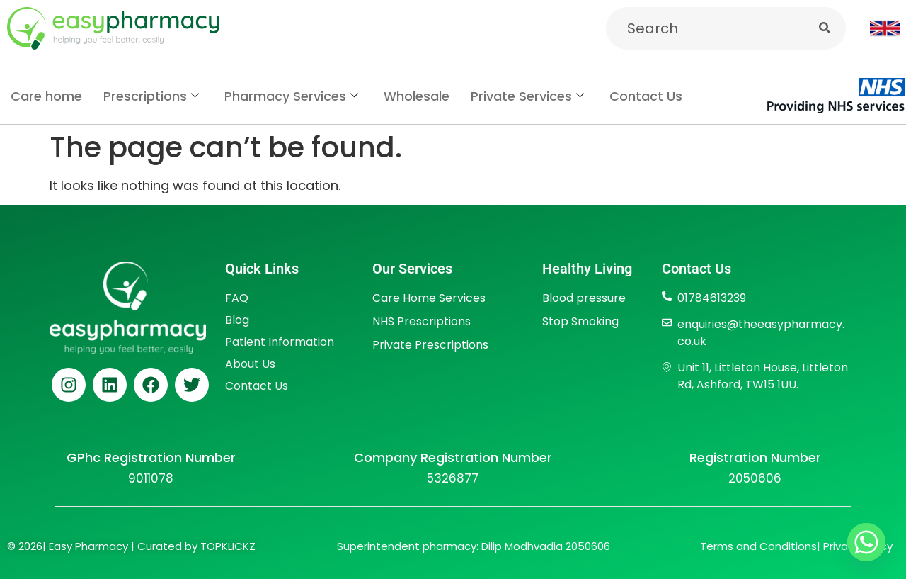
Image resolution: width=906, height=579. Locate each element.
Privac (838, 546)
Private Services (527, 96)
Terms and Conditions (758, 546)
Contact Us (645, 96)
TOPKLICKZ (228, 546)
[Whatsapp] (866, 542)
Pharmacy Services (291, 96)
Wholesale (416, 96)
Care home (46, 96)
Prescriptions (151, 96)
